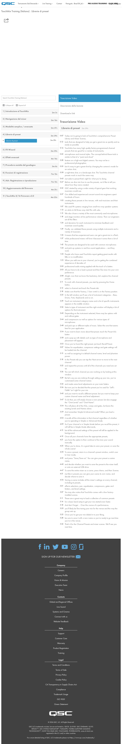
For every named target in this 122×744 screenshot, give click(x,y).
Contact (59, 3)
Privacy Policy (61, 674)
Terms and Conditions (61, 665)
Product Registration (61, 648)
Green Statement (61, 704)
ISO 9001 (61, 699)
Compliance (61, 689)
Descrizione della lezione (71, 105)
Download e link (67, 113)
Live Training (47, 3)
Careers (61, 570)
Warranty (61, 643)
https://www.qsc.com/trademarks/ (82, 738)
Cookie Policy (61, 679)
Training (61, 653)
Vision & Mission (61, 580)
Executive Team (61, 585)
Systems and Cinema (61, 611)
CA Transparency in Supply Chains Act (61, 684)
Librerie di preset (12, 141)
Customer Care (61, 638)
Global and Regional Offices (61, 602)
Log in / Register (115, 3)
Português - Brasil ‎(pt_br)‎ (75, 3)
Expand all (22, 105)
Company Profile (61, 575)
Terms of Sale (61, 670)
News (61, 590)
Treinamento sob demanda (28, 3)
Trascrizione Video (68, 98)
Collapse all (9, 105)
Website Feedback (61, 621)
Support (61, 633)
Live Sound (61, 606)
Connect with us (61, 616)
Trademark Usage (61, 694)
